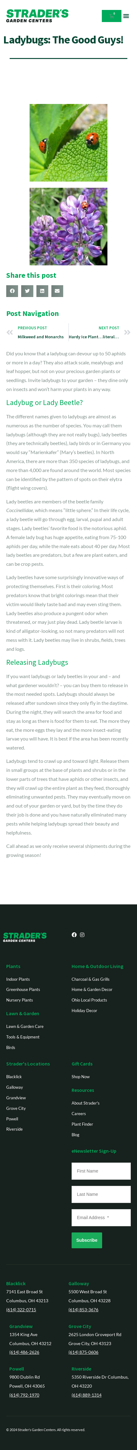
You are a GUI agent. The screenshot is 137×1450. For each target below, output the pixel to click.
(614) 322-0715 (21, 1309)
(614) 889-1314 (87, 1395)
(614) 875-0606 (83, 1352)
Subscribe (86, 1240)
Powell (16, 1369)
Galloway (78, 1283)
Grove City (79, 1326)
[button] (126, 15)
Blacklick (16, 1283)
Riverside (81, 1369)
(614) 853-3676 (83, 1309)
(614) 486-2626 (24, 1352)
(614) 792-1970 (24, 1395)
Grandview (21, 1326)
